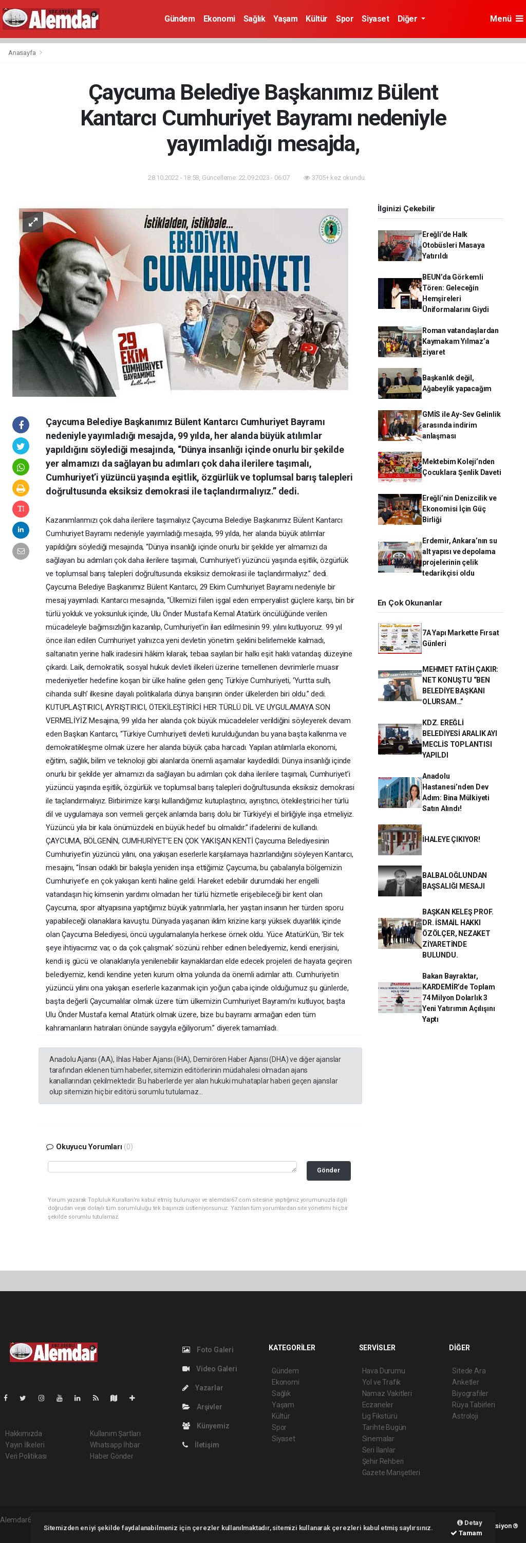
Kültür (317, 19)
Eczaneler (377, 1405)
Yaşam (285, 19)
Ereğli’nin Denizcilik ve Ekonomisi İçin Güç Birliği (459, 509)
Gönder (328, 1170)
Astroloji (465, 1416)
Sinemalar (378, 1439)
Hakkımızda (23, 1433)
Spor (344, 19)
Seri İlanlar (379, 1450)
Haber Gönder (112, 1456)
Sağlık (254, 19)
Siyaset (375, 19)
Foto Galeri (208, 1350)
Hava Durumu (383, 1371)
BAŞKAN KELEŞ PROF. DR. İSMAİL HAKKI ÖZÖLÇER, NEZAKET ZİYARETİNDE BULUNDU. (458, 933)
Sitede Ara (468, 1371)
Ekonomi (219, 19)
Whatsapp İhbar (115, 1445)
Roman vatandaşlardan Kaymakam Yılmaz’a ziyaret (460, 341)
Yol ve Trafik (381, 1382)
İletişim (200, 1445)
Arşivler (202, 1407)
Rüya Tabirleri (473, 1405)
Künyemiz (205, 1426)
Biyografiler (470, 1393)
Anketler (465, 1382)
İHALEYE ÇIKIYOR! (451, 839)
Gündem (179, 19)
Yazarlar (202, 1388)
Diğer (409, 19)
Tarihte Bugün (384, 1427)
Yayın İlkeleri (24, 1445)
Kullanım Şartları (115, 1433)
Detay (469, 1523)
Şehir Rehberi (383, 1461)
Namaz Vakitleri (387, 1393)
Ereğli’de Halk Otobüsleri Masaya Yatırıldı (453, 245)
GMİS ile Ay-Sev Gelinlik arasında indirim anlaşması (461, 425)
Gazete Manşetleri (391, 1472)
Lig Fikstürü (380, 1416)
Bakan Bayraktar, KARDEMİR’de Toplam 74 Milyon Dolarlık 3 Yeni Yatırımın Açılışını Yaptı (458, 997)
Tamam (466, 1533)
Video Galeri (209, 1369)
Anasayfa (22, 53)
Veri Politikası (26, 1456)
